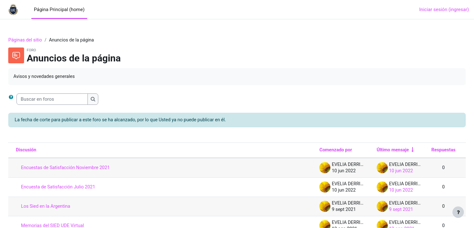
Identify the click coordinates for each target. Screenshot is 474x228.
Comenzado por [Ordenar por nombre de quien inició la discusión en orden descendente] (318, 151)
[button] (27, 99)
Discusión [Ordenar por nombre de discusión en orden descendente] (40, 151)
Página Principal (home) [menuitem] (59, 9)
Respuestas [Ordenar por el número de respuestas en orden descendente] (428, 151)
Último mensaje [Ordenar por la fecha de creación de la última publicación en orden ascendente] (377, 151)
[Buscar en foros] (66, 99)
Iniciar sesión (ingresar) (444, 9)
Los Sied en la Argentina (60, 207)
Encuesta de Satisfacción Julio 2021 (73, 188)
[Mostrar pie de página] (458, 212)
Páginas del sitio (40, 40)
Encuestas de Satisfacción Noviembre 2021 (81, 168)
